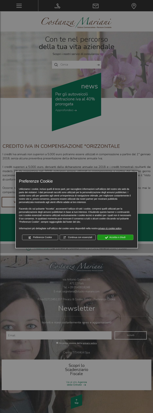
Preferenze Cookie (40, 237)
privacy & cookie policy (109, 228)
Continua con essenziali (77, 237)
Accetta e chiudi (115, 237)
